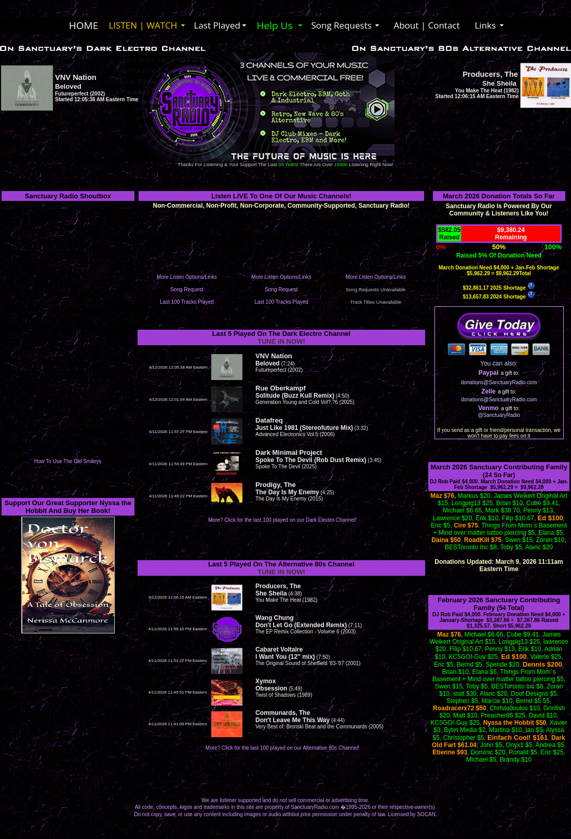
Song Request (186, 289)
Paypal (489, 372)
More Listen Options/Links (187, 277)
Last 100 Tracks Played (187, 302)
